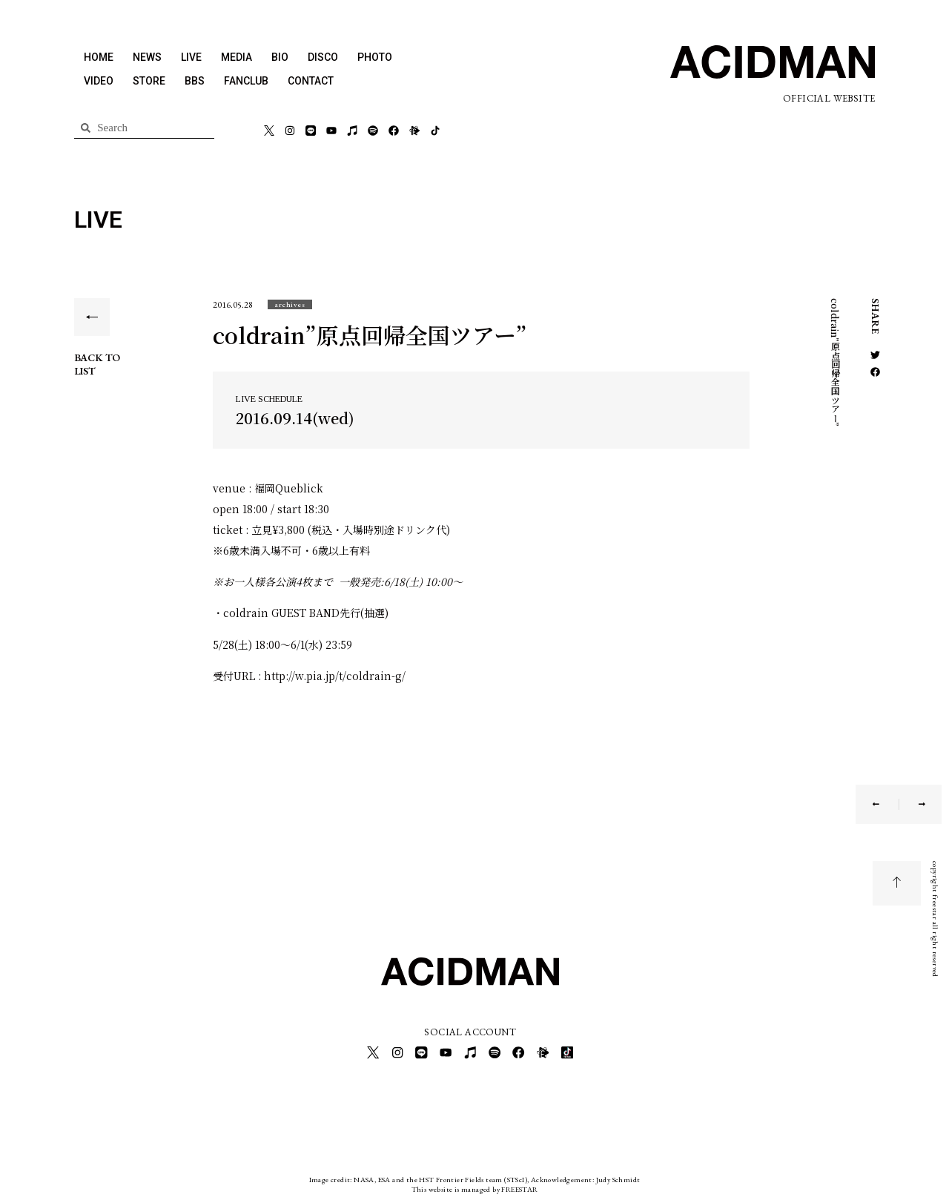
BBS (195, 81)
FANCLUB (246, 81)
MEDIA (236, 57)
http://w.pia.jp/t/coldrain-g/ (336, 675)
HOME (98, 57)
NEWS (147, 57)
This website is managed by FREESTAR (474, 1185)
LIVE (191, 57)
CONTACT (311, 81)
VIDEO (98, 81)
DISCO (323, 57)
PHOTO (374, 57)
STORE (149, 81)
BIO (279, 57)
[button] (290, 304)
